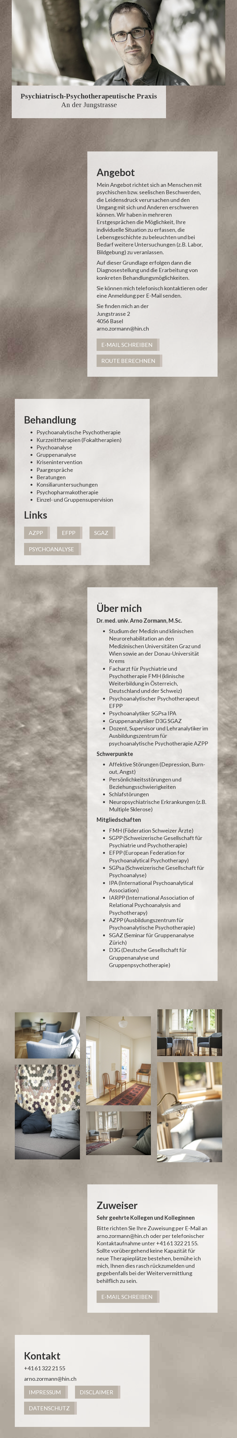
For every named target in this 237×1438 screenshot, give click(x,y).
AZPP (36, 532)
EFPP (68, 532)
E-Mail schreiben (126, 344)
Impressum (45, 1392)
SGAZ (101, 532)
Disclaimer (96, 1392)
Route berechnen (128, 360)
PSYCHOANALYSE (51, 549)
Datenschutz (49, 1408)
